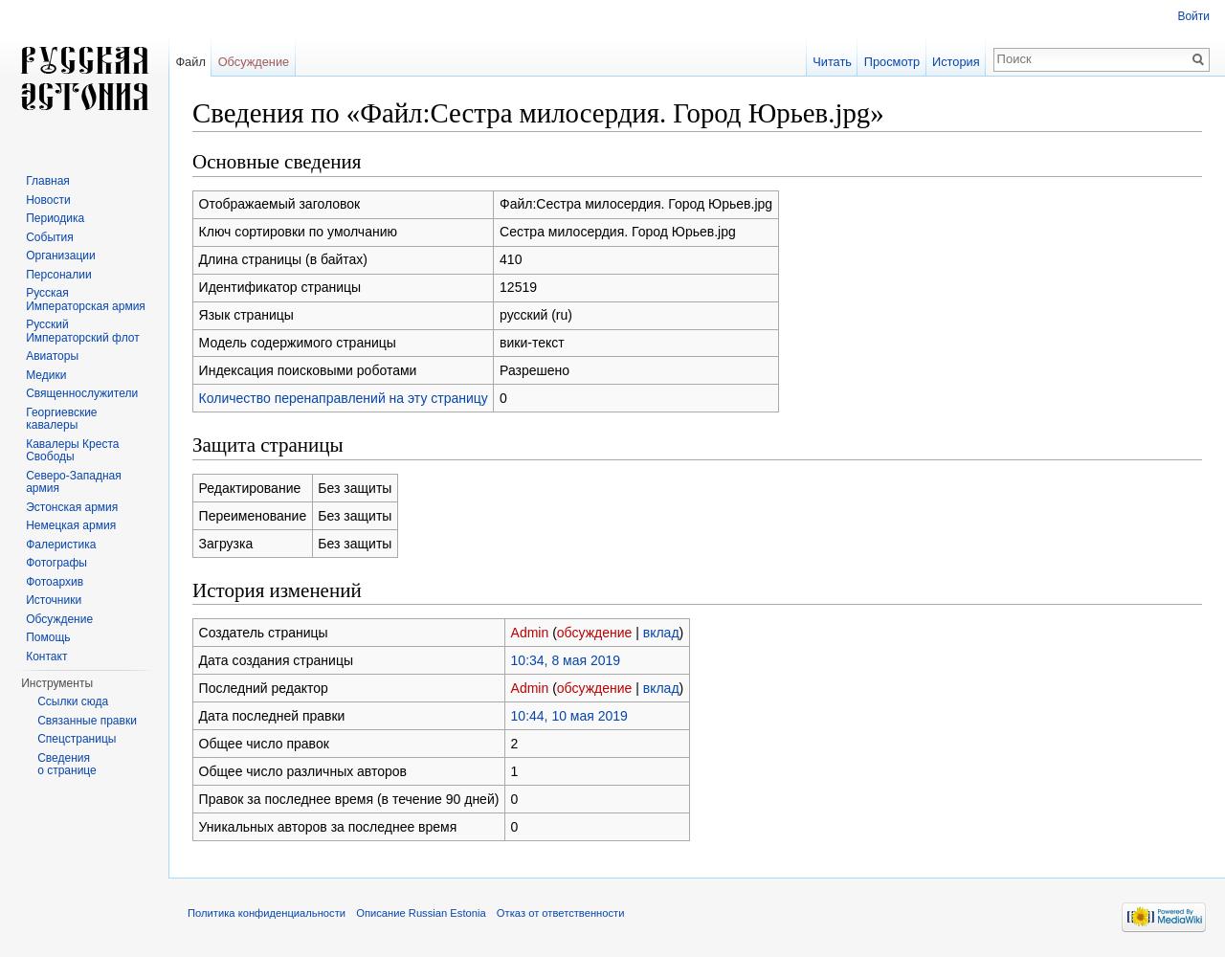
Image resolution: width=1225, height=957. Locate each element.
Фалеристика (61, 544)
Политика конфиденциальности (266, 913)
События (50, 237)
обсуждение (594, 632)
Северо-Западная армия (74, 482)
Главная (48, 181)
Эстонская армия (72, 507)
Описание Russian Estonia (420, 913)
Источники (53, 600)
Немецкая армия (71, 525)
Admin (530, 632)
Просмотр (892, 62)
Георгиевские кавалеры (61, 419)
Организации (61, 255)
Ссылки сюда (72, 701)
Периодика (55, 218)
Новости (48, 200)
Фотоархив (54, 582)
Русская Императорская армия (85, 299)
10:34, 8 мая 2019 (566, 660)
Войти (1193, 16)
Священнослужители (82, 393)
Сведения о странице (67, 764)
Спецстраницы (76, 739)
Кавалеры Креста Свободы (72, 450)
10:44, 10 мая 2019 (569, 715)
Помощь (48, 637)
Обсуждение (254, 62)
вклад (661, 632)
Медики (46, 375)
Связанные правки (87, 720)
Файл (190, 62)
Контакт (46, 656)
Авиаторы (52, 356)
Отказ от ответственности (561, 913)
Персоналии (59, 274)
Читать (832, 62)
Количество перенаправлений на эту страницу (343, 398)
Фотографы (56, 562)
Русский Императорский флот (82, 331)
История (956, 62)
